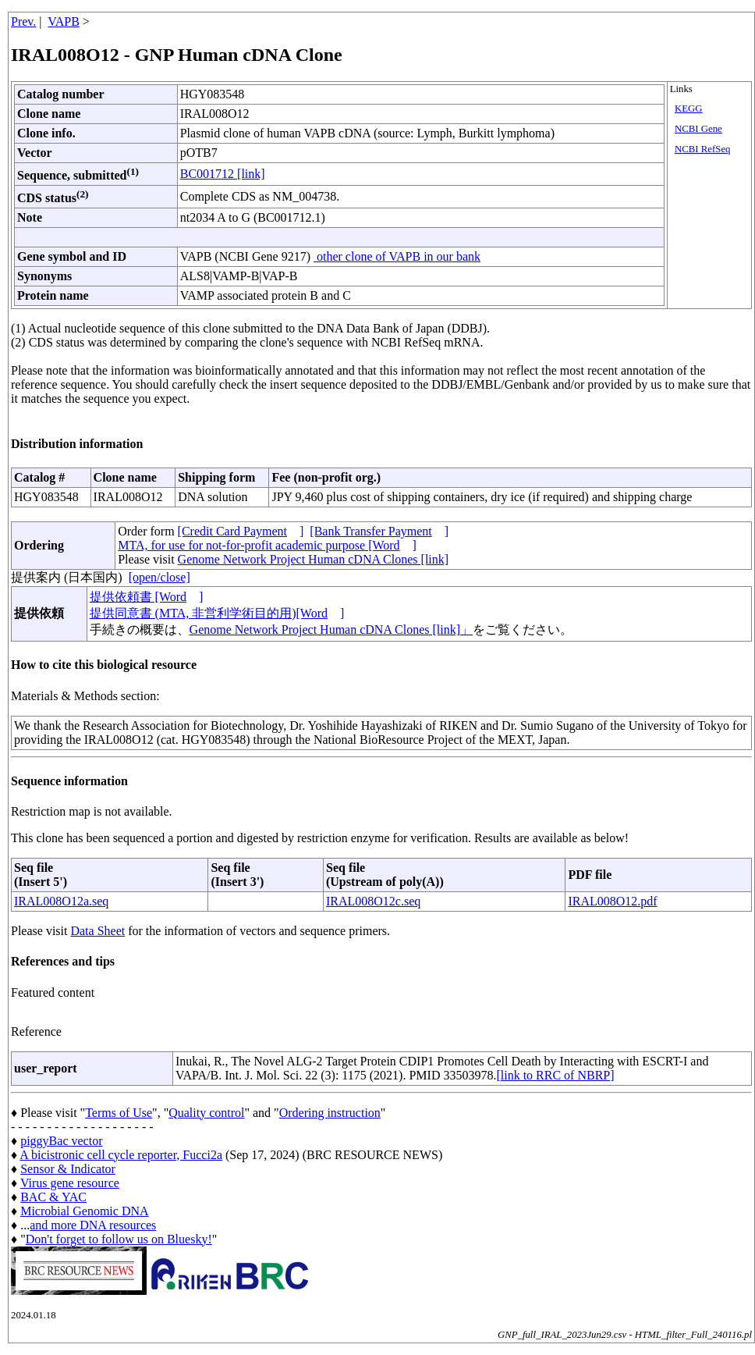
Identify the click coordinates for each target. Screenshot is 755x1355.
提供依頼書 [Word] (147, 596)
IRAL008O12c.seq (373, 901)
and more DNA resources (93, 1225)
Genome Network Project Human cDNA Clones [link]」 (331, 629)
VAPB (64, 21)
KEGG (689, 108)
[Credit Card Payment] (241, 531)
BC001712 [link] (222, 173)
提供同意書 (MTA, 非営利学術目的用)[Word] (217, 613)
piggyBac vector (61, 1140)
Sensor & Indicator (67, 1168)
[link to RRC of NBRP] (555, 1075)
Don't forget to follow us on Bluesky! (119, 1239)
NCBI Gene (698, 128)
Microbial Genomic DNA (84, 1211)
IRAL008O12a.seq (61, 901)
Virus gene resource (69, 1183)
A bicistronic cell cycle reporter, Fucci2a (120, 1154)
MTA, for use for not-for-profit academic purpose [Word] (267, 545)
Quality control (206, 1112)
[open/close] (159, 577)
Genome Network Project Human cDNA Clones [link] (313, 559)
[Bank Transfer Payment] (379, 531)
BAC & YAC (53, 1197)
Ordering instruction (330, 1112)
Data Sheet (97, 930)
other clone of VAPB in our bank (397, 256)
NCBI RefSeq (702, 149)
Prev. (23, 21)
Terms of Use (118, 1112)
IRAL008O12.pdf (612, 901)
